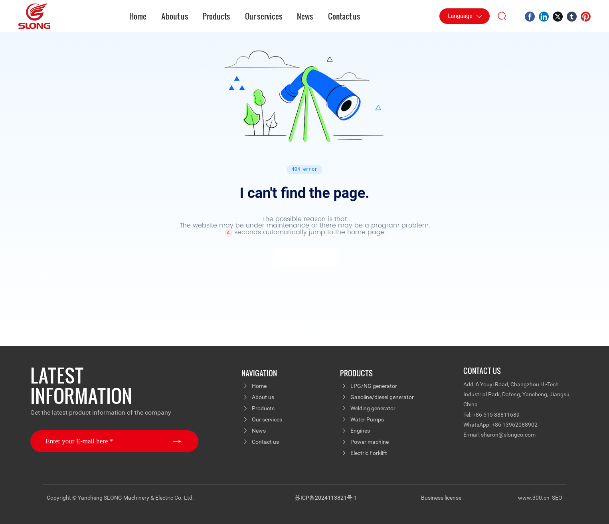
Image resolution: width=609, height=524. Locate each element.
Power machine (369, 442)
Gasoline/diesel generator (382, 397)
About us (263, 397)
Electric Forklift (368, 453)
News (259, 430)
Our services (267, 419)
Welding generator (372, 408)
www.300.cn (534, 497)
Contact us (265, 442)
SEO (557, 497)
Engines (360, 430)
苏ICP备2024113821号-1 (326, 497)
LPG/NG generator (373, 386)
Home (259, 386)
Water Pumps (367, 419)
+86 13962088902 (515, 424)
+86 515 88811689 (496, 414)
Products (263, 408)
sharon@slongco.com (508, 434)
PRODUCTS (356, 373)
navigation (259, 373)
